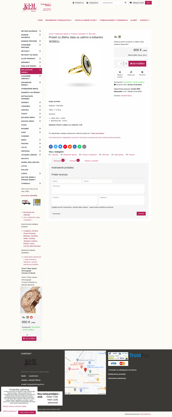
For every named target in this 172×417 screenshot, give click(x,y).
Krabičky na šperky (30, 92)
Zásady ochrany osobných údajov (14, 406)
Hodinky (31, 102)
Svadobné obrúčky (31, 77)
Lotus (24, 166)
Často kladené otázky (86, 20)
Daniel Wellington (30, 162)
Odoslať (141, 213)
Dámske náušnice (31, 36)
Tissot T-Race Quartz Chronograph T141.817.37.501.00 (29, 271)
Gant (31, 132)
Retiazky (31, 51)
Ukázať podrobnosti (10, 411)
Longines (31, 106)
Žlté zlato (105, 155)
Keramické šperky (31, 84)
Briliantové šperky (70, 155)
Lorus (31, 173)
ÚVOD (40, 20)
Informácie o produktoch (59, 20)
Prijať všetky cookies (27, 412)
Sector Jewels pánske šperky (28, 178)
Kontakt (145, 20)
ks (25, 335)
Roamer (31, 128)
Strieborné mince (29, 89)
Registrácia (92, 3)
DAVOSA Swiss (31, 121)
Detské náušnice (31, 31)
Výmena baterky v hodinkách (114, 20)
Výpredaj (54, 155)
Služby (134, 20)
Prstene (132, 155)
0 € (148, 3)
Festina (31, 143)
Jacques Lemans (31, 155)
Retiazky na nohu (29, 55)
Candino (25, 136)
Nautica (25, 158)
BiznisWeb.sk (146, 414)
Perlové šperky (31, 66)
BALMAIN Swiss (31, 117)
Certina (31, 110)
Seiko (31, 140)
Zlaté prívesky (31, 58)
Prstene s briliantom (89, 155)
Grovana (31, 151)
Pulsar (24, 170)
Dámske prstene (31, 41)
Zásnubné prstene (31, 46)
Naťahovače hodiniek (27, 97)
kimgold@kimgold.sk (35, 384)
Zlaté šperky (119, 155)
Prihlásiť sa (78, 3)
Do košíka (137, 63)
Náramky (31, 62)
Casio (24, 125)
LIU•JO (31, 147)
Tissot (31, 113)
